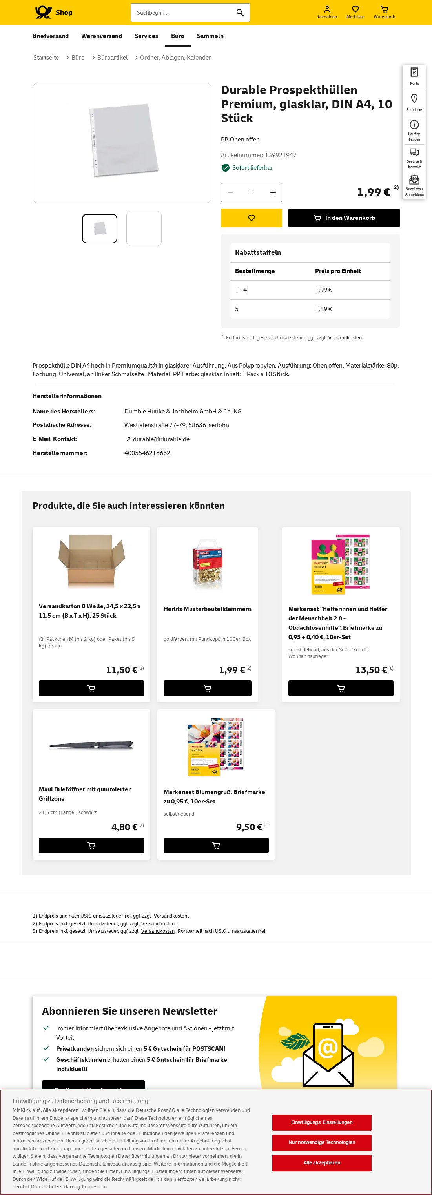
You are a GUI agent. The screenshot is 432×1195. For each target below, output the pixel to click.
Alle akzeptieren (322, 1171)
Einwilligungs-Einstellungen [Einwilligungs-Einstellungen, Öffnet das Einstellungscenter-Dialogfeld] (322, 1130)
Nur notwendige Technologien (321, 1150)
